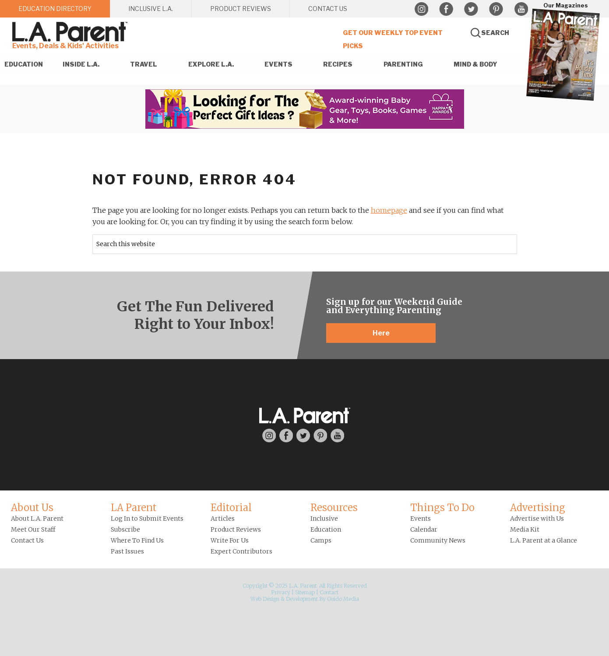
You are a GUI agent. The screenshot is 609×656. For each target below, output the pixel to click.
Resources (334, 507)
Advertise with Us (537, 518)
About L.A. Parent (37, 518)
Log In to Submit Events (147, 518)
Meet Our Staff (33, 529)
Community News (437, 540)
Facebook (446, 9)
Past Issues (127, 551)
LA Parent (133, 507)
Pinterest (496, 9)
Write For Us (230, 540)
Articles (223, 518)
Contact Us (27, 540)
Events (420, 518)
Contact (329, 592)
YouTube (521, 9)
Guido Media (343, 599)
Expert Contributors (241, 551)
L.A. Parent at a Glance (543, 540)
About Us (32, 507)
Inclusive (324, 518)
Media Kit (524, 529)
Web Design (264, 599)
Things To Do (442, 507)
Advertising (537, 507)
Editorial (231, 507)
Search (495, 32)
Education (325, 529)
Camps (320, 540)
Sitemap (305, 592)
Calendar (423, 529)
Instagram (421, 9)
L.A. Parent (71, 32)
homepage (389, 210)
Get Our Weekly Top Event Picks (393, 39)
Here (381, 333)
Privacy (280, 592)
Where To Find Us (137, 540)
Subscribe (125, 529)
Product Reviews (236, 529)
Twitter (471, 9)
